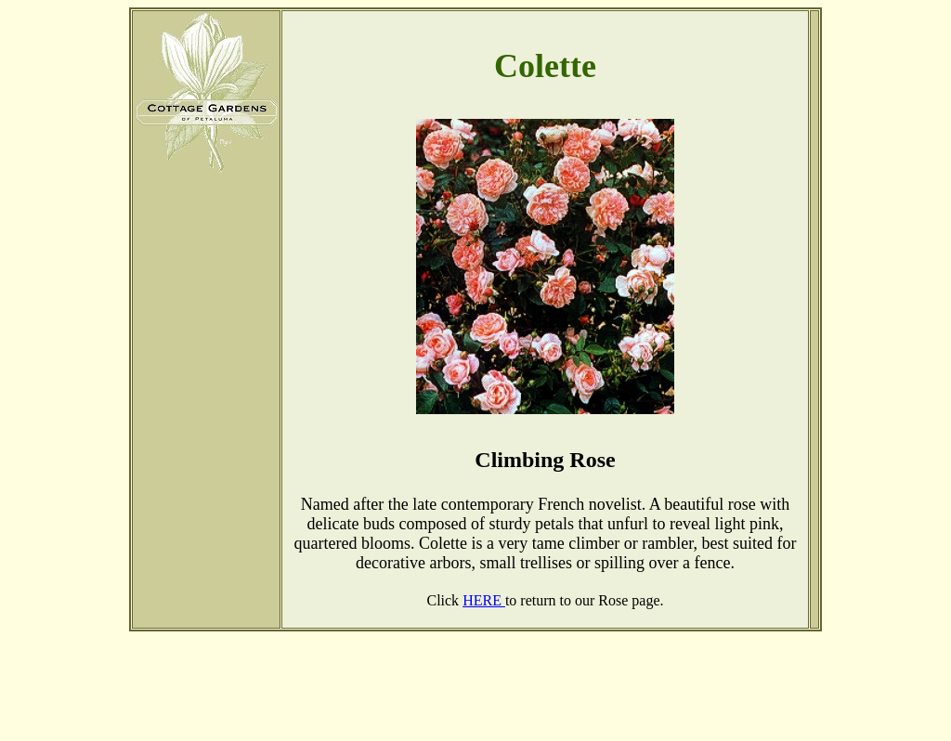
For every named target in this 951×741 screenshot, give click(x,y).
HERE (483, 600)
